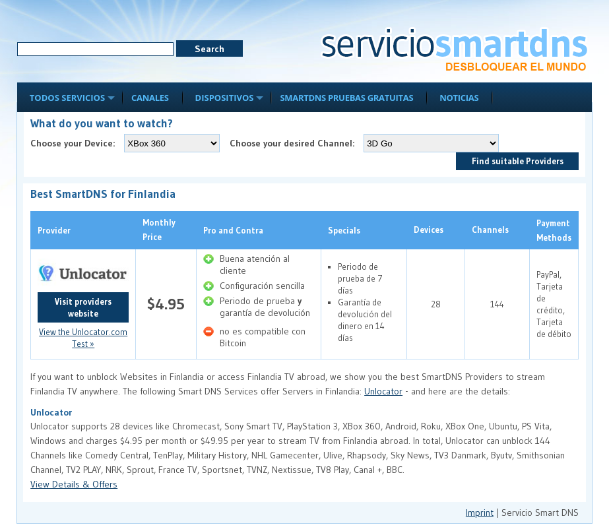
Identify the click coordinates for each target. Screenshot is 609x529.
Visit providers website (83, 307)
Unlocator (383, 391)
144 (497, 304)
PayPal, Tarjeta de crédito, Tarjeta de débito (553, 304)
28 (436, 304)
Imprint (480, 512)
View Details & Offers (73, 484)
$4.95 (166, 303)
